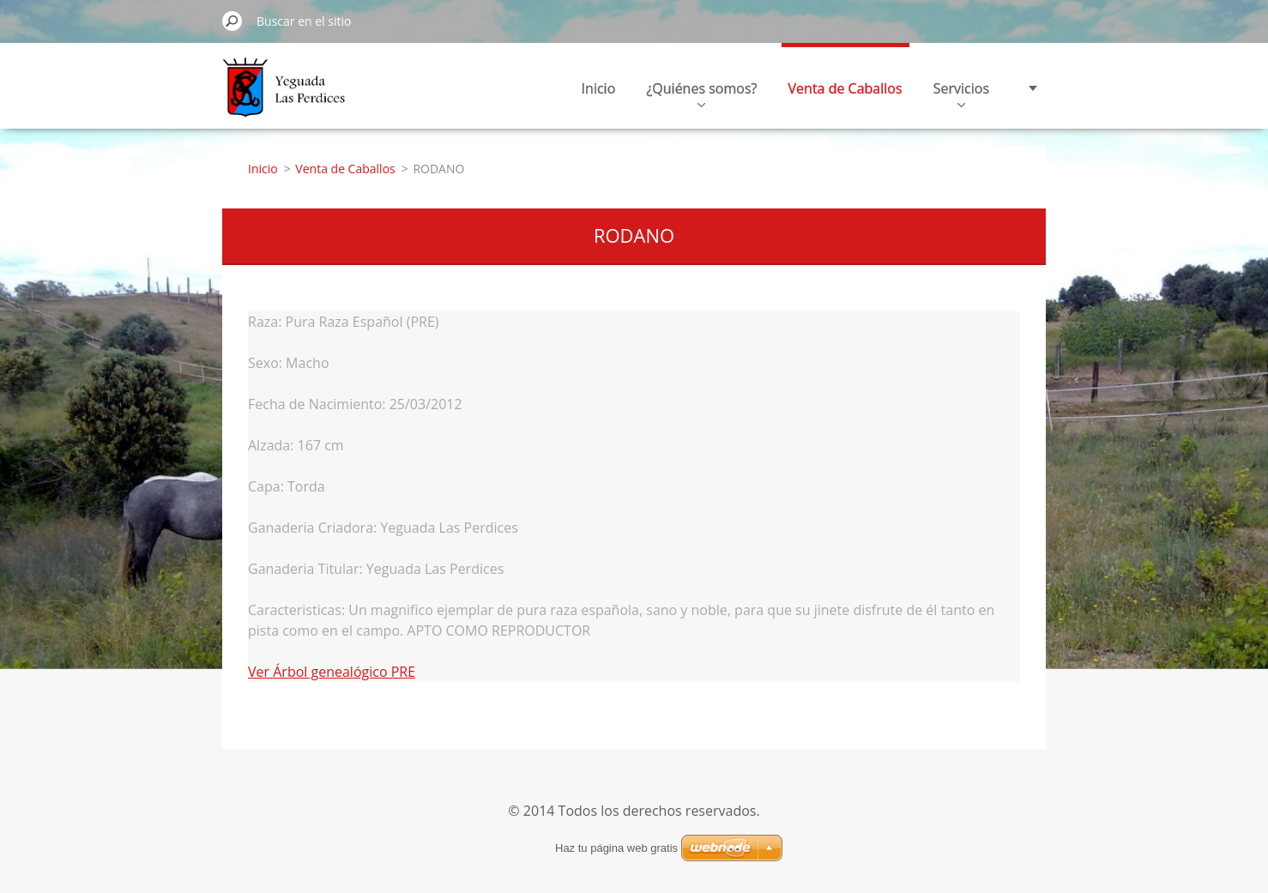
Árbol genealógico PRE (344, 671)
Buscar (232, 20)
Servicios (961, 93)
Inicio (599, 88)
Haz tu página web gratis (616, 848)
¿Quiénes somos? (701, 93)
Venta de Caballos (845, 88)
